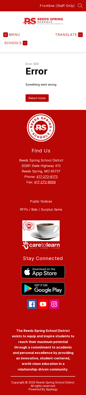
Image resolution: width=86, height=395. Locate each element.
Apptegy (52, 389)
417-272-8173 (47, 177)
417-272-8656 (45, 182)
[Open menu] (11, 34)
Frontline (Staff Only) (57, 6)
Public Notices (41, 201)
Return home (37, 98)
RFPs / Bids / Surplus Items (41, 209)
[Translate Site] (68, 34)
